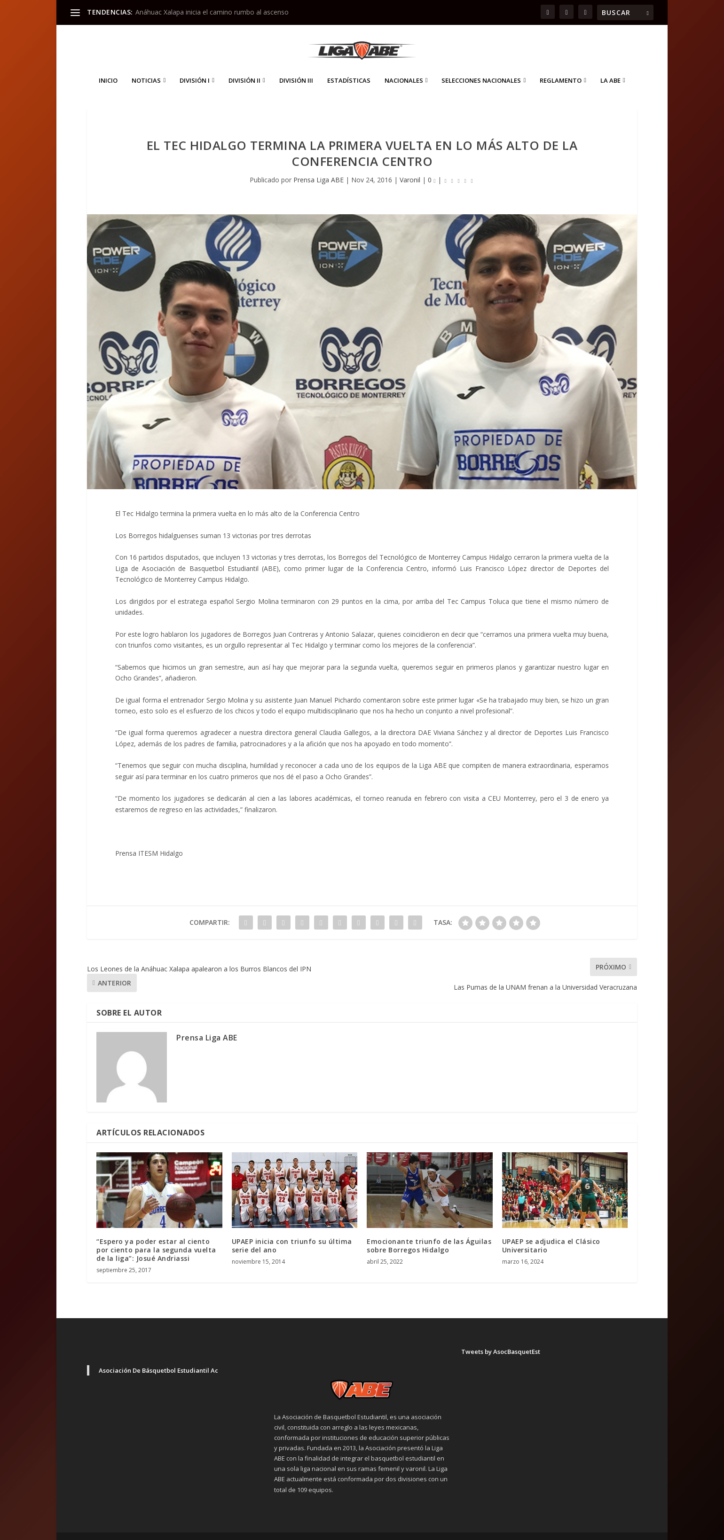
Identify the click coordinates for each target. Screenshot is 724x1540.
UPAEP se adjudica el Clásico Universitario (551, 1231)
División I (195, 66)
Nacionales (404, 66)
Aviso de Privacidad (564, 1528)
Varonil (410, 165)
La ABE (610, 66)
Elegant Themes (152, 1529)
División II (244, 66)
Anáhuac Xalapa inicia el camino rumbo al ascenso (212, 12)
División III (296, 66)
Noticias (146, 66)
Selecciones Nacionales (481, 66)
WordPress (252, 1529)
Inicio (108, 66)
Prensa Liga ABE (318, 165)
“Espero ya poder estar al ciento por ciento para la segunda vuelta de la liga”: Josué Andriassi (156, 1236)
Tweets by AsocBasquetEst (500, 1337)
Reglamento (561, 66)
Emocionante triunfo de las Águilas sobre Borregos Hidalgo (429, 1231)
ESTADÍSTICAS (348, 66)
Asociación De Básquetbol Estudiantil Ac (158, 1356)
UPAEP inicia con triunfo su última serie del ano (292, 1231)
